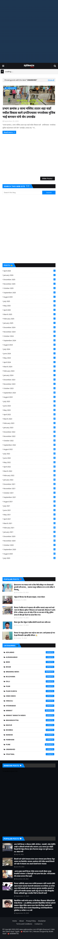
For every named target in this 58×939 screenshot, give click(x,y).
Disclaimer (42, 921)
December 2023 (29, 380)
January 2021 (29, 532)
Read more (8, 132)
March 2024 (29, 366)
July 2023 (29, 401)
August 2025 (29, 297)
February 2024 (29, 371)
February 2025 (29, 319)
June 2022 (29, 458)
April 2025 (29, 310)
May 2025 (29, 306)
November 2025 (29, 284)
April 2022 (29, 467)
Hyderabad (30, 706)
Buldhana (30, 676)
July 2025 (29, 301)
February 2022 (29, 475)
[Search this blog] (22, 192)
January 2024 (29, 375)
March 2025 (29, 314)
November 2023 (29, 384)
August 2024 (29, 345)
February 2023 (29, 423)
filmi (30, 686)
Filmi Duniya (30, 691)
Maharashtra (30, 720)
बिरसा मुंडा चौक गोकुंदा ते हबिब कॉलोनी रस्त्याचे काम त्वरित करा (32, 622)
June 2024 (29, 353)
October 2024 (29, 336)
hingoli (30, 701)
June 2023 (29, 406)
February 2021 (29, 528)
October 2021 (29, 493)
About (21, 921)
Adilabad (30, 652)
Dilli (30, 681)
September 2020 (29, 549)
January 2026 (29, 275)
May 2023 (29, 410)
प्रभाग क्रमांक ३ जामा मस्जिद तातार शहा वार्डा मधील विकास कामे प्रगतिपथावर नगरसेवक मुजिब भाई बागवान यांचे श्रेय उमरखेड (29, 112)
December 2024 (29, 327)
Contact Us (38, 924)
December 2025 (29, 279)
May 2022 (29, 462)
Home (14, 921)
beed (30, 662)
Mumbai (30, 730)
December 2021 (29, 484)
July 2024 (29, 349)
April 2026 (29, 271)
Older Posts (47, 178)
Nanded (30, 735)
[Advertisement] (29, 31)
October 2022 (29, 440)
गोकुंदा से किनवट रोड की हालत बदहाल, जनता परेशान (29, 597)
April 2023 (29, 414)
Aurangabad (30, 657)
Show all (51, 80)
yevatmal (30, 754)
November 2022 (29, 436)
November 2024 (29, 332)
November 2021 (29, 488)
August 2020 (29, 554)
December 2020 (29, 536)
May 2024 (29, 358)
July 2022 (29, 454)
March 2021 (29, 523)
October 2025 (29, 288)
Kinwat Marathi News (30, 715)
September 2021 (29, 497)
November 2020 (29, 541)
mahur (30, 725)
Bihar (30, 667)
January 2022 (29, 480)
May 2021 (29, 514)
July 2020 (29, 558)
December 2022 (29, 432)
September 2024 (29, 340)
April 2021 (29, 519)
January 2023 (29, 427)
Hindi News (30, 696)
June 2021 (29, 510)
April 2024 (29, 362)
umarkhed (30, 749)
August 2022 (29, 449)
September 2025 (29, 292)
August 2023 (29, 397)
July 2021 (29, 506)
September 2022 (29, 445)
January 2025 (29, 323)
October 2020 (29, 545)
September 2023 (29, 393)
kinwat (30, 710)
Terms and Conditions (24, 924)
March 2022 (29, 471)
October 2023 (29, 388)
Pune (30, 744)
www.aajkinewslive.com (27, 929)
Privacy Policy (31, 921)
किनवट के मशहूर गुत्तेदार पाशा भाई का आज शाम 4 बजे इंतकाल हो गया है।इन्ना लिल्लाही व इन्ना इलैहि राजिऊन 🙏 (34, 634)
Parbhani (30, 739)
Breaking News (30, 672)
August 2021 (29, 501)
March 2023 (29, 419)
